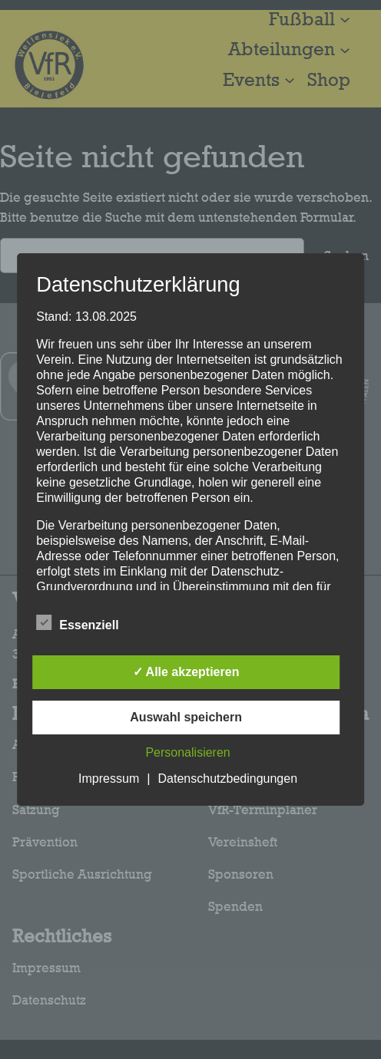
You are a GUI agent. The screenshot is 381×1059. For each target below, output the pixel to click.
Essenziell (77, 623)
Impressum (108, 778)
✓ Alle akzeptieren (186, 671)
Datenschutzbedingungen (227, 778)
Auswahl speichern (186, 717)
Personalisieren (187, 752)
